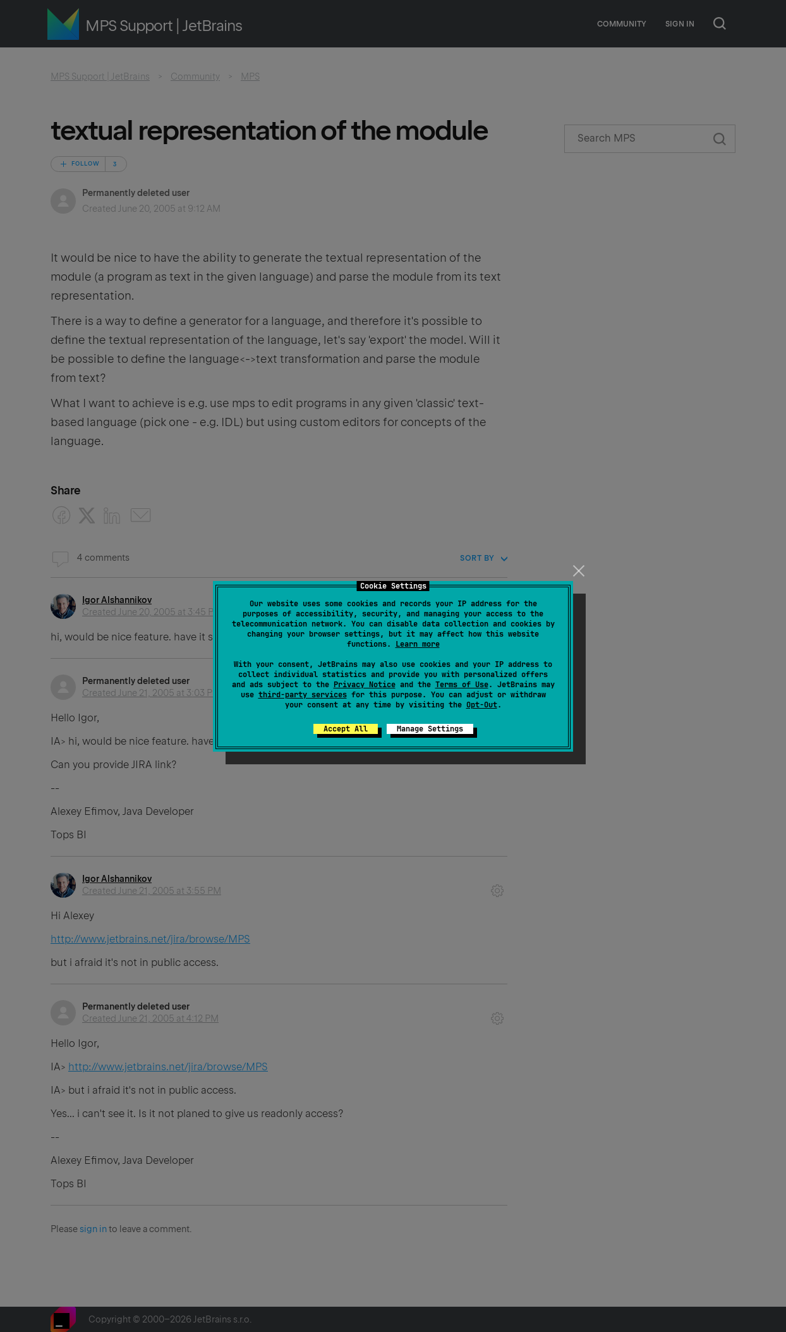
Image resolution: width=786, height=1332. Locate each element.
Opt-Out (481, 705)
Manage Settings (430, 729)
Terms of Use (461, 685)
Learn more (418, 644)
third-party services (302, 695)
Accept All (345, 729)
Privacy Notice (365, 685)
